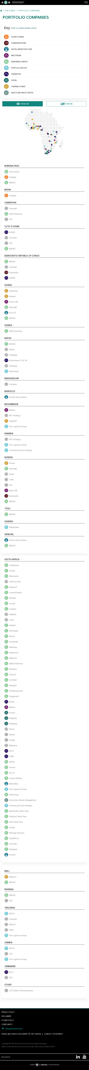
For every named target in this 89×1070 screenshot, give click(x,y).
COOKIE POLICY (7, 1020)
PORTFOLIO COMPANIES (29, 11)
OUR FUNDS (10, 11)
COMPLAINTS (6, 1024)
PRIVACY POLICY (8, 1012)
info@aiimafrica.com (14, 1028)
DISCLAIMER (6, 1016)
